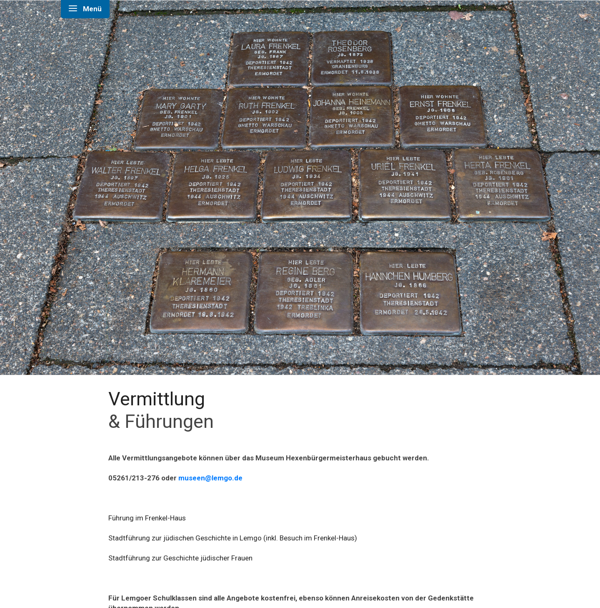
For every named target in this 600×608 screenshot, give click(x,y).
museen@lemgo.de (211, 478)
